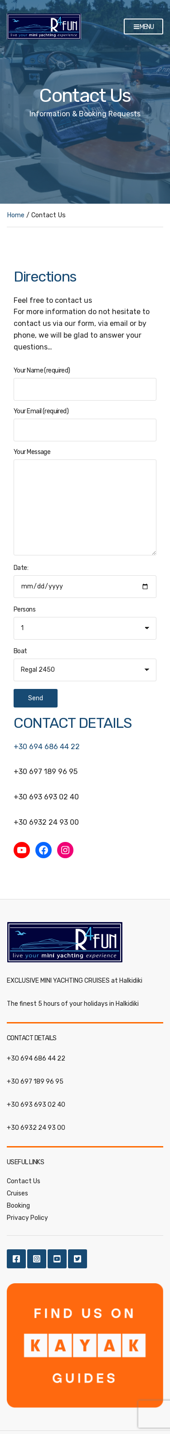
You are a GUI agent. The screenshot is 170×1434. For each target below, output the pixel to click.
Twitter (77, 1258)
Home (15, 215)
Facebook (16, 1258)
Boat (20, 651)
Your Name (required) (85, 384)
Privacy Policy (27, 1218)
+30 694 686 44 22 (47, 746)
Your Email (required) (85, 424)
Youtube (57, 1258)
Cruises (17, 1193)
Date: (85, 636)
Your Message (85, 502)
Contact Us (23, 1181)
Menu (143, 27)
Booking (18, 1205)
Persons (24, 609)
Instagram (36, 1258)
